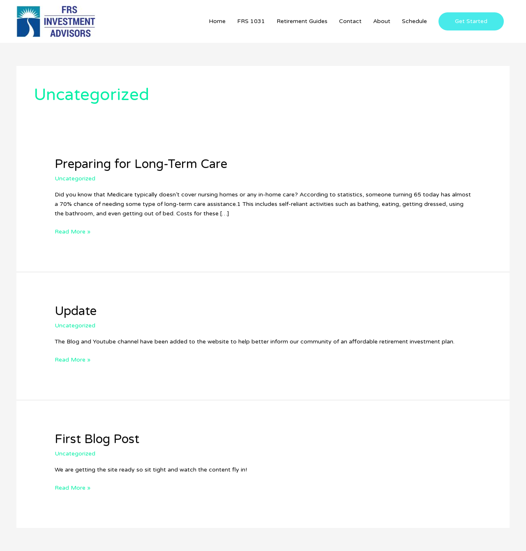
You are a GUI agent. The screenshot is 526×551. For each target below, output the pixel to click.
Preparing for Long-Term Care (141, 164)
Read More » (72, 231)
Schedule (414, 21)
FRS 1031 (251, 21)
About (381, 21)
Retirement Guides (302, 21)
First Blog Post (97, 439)
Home (217, 21)
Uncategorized (75, 178)
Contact (350, 21)
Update (76, 311)
